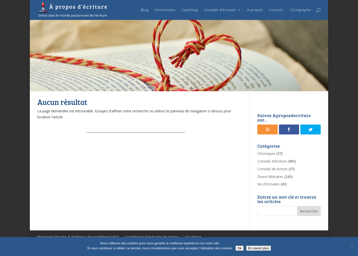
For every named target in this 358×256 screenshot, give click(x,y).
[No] (351, 246)
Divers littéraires (270, 176)
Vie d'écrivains (268, 184)
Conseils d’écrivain (220, 10)
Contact (276, 10)
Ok (239, 248)
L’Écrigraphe (300, 10)
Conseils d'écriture (272, 161)
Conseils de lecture (272, 169)
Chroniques (266, 153)
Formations (165, 10)
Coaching (189, 10)
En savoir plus (258, 248)
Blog (144, 10)
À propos (255, 10)
